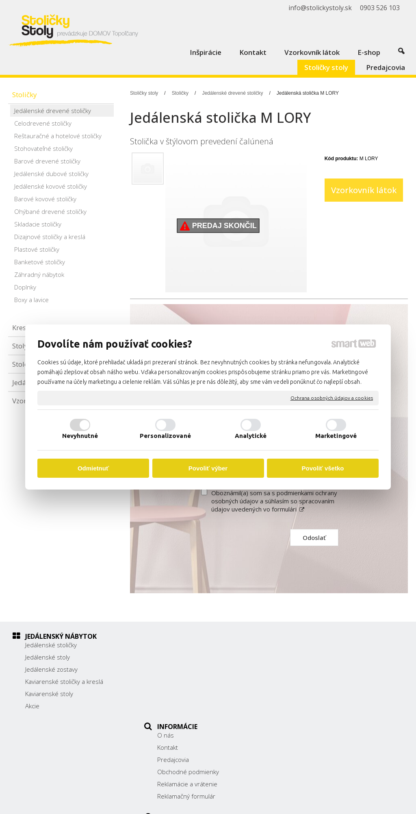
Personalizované (165, 435)
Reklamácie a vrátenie (191, 694)
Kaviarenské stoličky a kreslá (64, 681)
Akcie (32, 706)
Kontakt (171, 657)
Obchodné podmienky (192, 681)
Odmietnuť (93, 468)
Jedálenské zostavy (51, 669)
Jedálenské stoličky (51, 645)
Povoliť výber (208, 468)
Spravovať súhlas (367, 802)
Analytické (251, 435)
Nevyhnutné (80, 435)
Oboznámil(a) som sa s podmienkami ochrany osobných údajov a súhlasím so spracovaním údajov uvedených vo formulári (274, 501)
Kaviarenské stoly (49, 694)
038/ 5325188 (315, 680)
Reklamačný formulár (190, 706)
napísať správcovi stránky (227, 802)
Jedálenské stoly (47, 657)
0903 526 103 (315, 689)
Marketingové (336, 435)
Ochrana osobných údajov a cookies (331, 397)
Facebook (308, 710)
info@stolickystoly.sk (324, 698)
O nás (169, 645)
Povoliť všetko (323, 468)
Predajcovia (177, 669)
